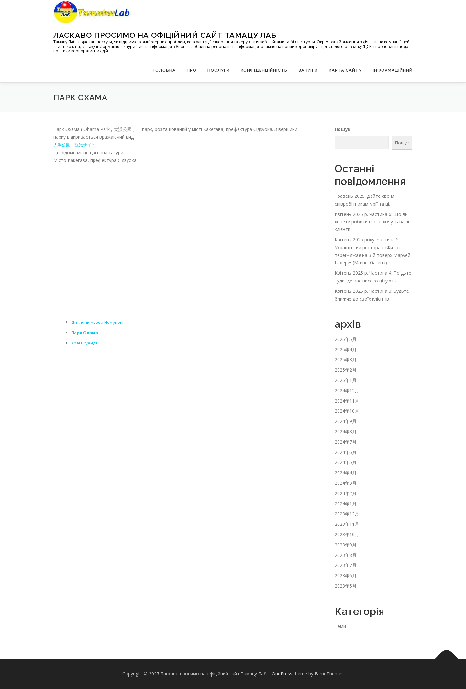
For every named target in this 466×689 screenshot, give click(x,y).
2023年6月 (346, 575)
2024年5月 (346, 462)
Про (191, 70)
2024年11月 (347, 401)
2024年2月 (346, 493)
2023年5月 (346, 586)
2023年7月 (346, 565)
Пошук (343, 129)
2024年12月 (347, 390)
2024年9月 (346, 421)
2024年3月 (346, 483)
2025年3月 (346, 359)
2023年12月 (347, 514)
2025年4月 (346, 349)
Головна (164, 70)
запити (308, 70)
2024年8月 (346, 432)
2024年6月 (346, 452)
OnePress (282, 674)
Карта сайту (345, 70)
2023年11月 (347, 524)
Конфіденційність (264, 70)
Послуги (218, 70)
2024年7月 (346, 442)
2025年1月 (346, 380)
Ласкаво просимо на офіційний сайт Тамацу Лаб (164, 35)
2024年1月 (346, 504)
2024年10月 (347, 411)
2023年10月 (347, 534)
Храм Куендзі (85, 343)
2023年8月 (346, 555)
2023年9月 (346, 545)
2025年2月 (346, 370)
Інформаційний (393, 70)
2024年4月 (346, 473)
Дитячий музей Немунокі (98, 322)
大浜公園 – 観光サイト (76, 145)
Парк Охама (85, 332)
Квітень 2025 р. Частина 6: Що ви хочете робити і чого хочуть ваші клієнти (372, 222)
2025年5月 (346, 339)
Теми (340, 626)
